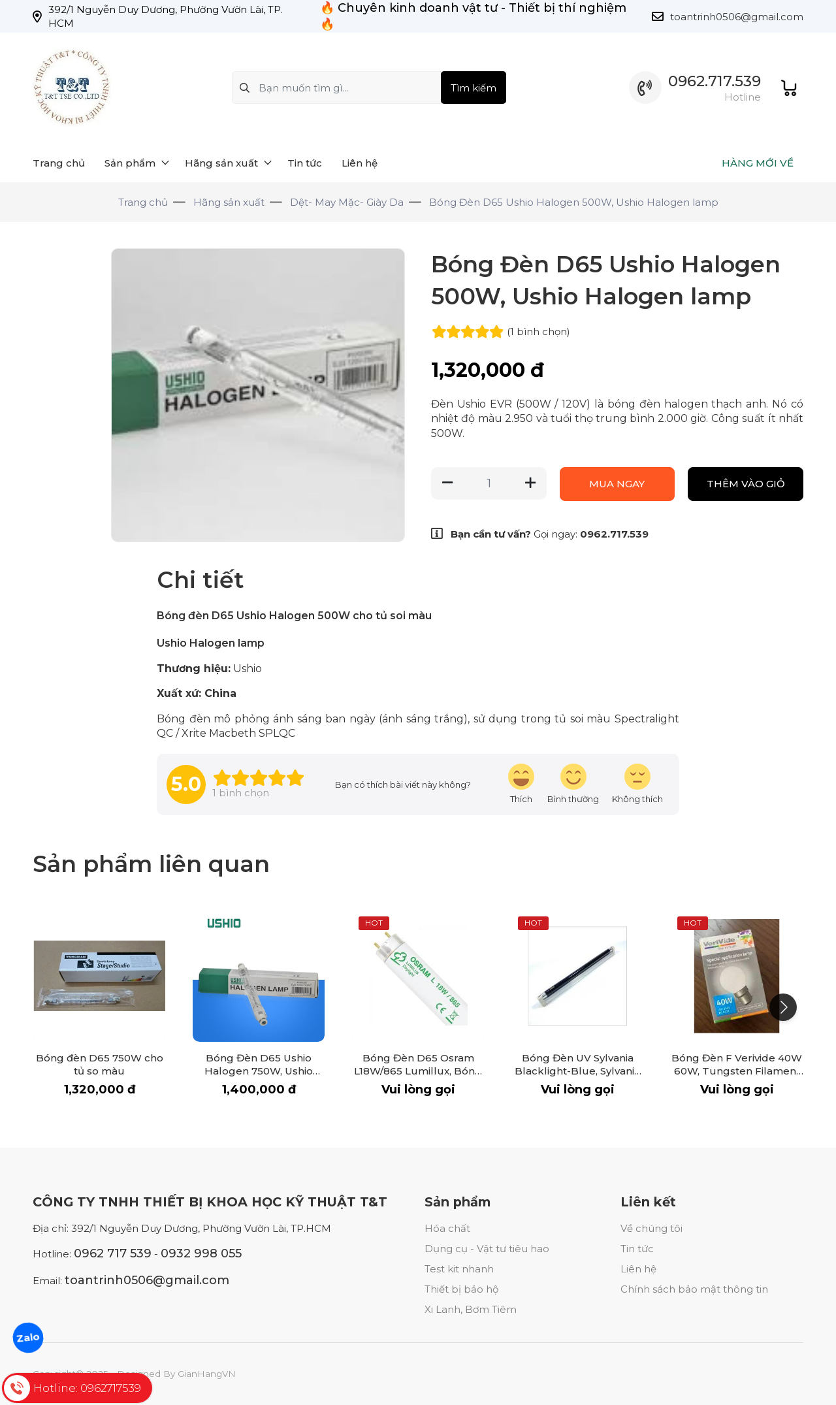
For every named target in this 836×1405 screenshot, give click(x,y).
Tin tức (637, 1248)
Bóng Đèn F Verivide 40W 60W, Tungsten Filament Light (736, 1071)
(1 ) (538, 331)
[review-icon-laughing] (521, 784)
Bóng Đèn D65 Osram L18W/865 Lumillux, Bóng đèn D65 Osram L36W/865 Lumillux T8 (418, 1077)
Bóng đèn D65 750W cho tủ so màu (99, 1064)
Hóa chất (447, 1228)
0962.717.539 (714, 81)
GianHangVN (207, 1373)
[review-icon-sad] (637, 784)
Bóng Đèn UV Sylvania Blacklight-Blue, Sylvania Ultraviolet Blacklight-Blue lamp (577, 1077)
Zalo (28, 1337)
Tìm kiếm (473, 88)
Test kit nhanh (459, 1269)
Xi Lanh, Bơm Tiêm (471, 1309)
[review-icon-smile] (573, 784)
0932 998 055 (201, 1253)
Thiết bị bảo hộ (461, 1289)
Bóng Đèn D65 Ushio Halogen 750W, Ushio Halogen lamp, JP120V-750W (258, 1077)
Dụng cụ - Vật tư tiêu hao (487, 1248)
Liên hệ (638, 1269)
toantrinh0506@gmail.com (736, 16)
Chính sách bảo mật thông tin (694, 1289)
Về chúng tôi (651, 1228)
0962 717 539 (113, 1253)
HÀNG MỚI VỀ (758, 163)
